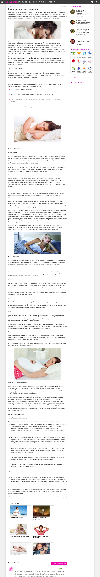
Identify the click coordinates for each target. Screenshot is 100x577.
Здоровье (30, 2)
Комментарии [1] (62, 496)
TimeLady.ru (11, 1)
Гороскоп (54, 2)
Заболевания (63, 6)
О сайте (43, 570)
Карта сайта (56, 572)
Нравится (13, 496)
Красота (23, 2)
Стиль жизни (44, 2)
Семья (37, 2)
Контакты (44, 572)
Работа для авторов (57, 570)
